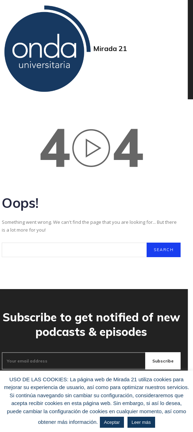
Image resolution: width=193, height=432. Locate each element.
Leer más (141, 422)
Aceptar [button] (112, 422)
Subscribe (163, 361)
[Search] (164, 250)
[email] (73, 361)
